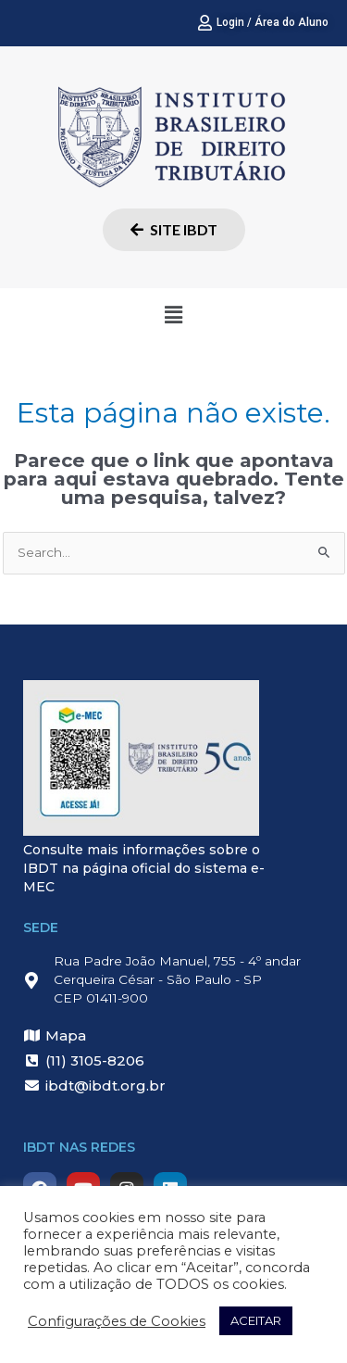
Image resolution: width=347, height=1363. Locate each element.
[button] (173, 315)
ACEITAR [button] (255, 1320)
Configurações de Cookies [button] (116, 1321)
